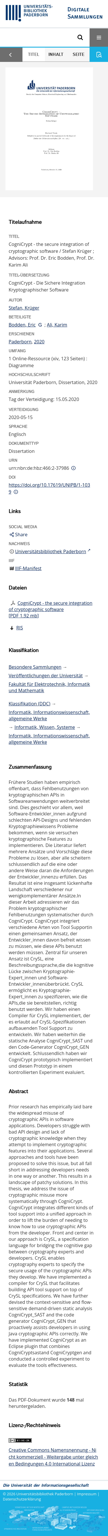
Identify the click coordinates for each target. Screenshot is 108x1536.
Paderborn (20, 341)
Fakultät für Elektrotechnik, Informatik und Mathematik (49, 687)
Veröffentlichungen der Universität (46, 675)
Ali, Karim (57, 325)
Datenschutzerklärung (22, 1499)
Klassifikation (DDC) (29, 704)
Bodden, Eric (22, 325)
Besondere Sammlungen (35, 667)
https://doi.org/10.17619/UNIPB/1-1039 (49, 488)
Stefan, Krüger (24, 308)
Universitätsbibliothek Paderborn (44, 1493)
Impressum (87, 1493)
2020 (39, 341)
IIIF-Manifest (28, 568)
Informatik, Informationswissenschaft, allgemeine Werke (49, 715)
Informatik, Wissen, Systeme (44, 727)
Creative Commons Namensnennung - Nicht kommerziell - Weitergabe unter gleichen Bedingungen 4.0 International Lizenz (53, 1457)
